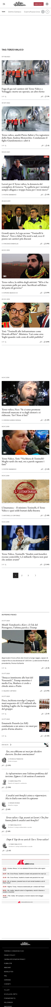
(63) (8, 809)
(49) (46, 420)
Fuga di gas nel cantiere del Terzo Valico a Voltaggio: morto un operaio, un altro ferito (23, 90)
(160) (46, 564)
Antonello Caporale (11, 515)
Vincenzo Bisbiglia (10, 244)
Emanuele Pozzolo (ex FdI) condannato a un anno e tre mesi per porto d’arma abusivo (19, 726)
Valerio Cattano (9, 691)
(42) (46, 515)
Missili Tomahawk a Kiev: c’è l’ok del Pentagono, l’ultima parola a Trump (20, 626)
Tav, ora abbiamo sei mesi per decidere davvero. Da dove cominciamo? (23, 753)
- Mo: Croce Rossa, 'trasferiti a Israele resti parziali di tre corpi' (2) (24, 874)
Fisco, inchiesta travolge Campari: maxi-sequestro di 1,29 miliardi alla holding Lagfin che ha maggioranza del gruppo (19, 704)
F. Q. (4, 96)
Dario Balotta (14, 781)
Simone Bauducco (10, 293)
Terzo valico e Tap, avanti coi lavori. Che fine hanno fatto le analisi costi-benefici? (26, 819)
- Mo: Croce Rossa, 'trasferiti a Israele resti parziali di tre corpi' (23, 877)
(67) (8, 851)
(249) (46, 342)
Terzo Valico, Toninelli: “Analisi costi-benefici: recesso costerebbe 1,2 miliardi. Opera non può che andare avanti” (25, 556)
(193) (46, 244)
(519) (46, 293)
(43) (8, 831)
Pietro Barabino (9, 195)
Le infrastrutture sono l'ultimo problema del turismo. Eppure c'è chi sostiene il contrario (26, 775)
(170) (46, 691)
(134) (8, 787)
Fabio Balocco (14, 825)
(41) (47, 469)
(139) (8, 765)
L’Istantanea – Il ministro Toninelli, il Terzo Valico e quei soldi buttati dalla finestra (23, 509)
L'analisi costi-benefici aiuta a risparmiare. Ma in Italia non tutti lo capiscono (26, 797)
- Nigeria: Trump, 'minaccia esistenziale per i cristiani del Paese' (24, 886)
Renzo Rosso (14, 803)
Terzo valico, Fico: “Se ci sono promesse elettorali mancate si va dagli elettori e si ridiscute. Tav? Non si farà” (21, 412)
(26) (46, 736)
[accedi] (47, 4)
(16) (47, 96)
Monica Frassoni (15, 759)
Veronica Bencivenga (11, 420)
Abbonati (38, 4)
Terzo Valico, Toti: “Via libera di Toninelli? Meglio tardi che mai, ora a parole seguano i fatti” (23, 461)
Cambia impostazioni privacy (14, 959)
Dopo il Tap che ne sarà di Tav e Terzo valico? (27, 839)
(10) (47, 195)
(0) (47, 714)
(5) (47, 668)
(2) (47, 145)
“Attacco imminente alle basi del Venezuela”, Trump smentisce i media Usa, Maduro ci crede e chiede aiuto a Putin (17, 682)
